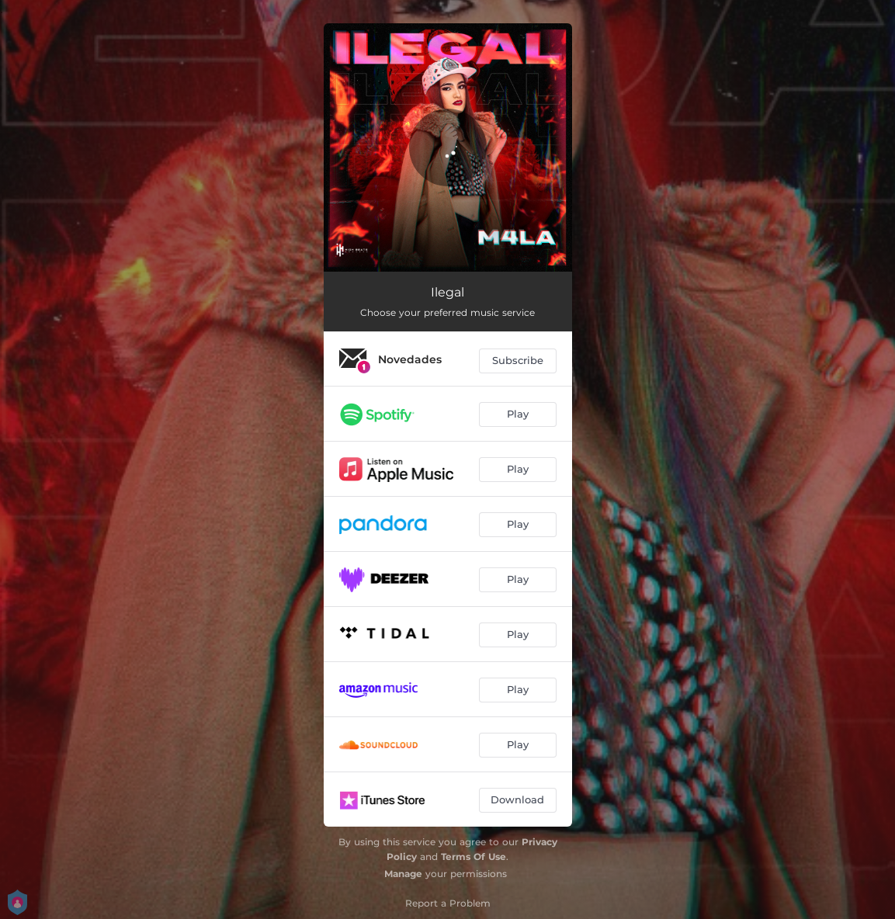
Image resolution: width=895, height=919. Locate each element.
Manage (403, 873)
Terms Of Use (473, 856)
